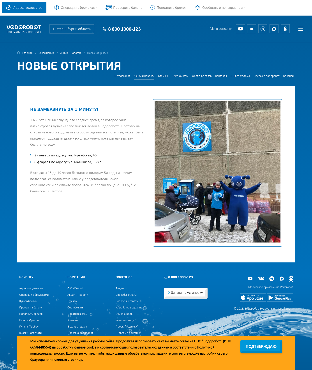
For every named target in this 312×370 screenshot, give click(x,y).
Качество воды (125, 320)
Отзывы (163, 76)
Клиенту (26, 277)
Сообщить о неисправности (223, 8)
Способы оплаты (126, 295)
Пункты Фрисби (29, 320)
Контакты (221, 76)
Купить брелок (28, 301)
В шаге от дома (240, 76)
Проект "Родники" (127, 326)
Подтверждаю (261, 347)
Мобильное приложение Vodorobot (270, 287)
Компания (76, 277)
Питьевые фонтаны (128, 333)
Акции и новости (70, 53)
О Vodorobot (122, 76)
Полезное (124, 277)
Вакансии (289, 76)
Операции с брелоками (79, 8)
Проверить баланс (127, 8)
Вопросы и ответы (127, 301)
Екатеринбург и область (72, 29)
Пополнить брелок (172, 8)
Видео (120, 288)
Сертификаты (180, 76)
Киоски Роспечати (30, 333)
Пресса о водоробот (266, 76)
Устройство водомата (129, 307)
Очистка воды (124, 314)
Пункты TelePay (29, 326)
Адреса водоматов (27, 8)
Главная (27, 53)
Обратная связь (202, 76)
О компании (46, 53)
